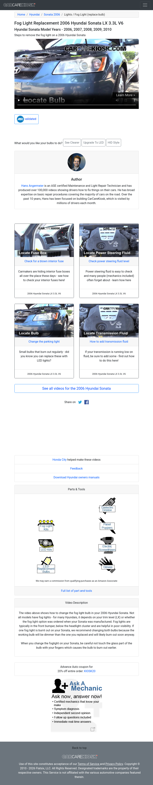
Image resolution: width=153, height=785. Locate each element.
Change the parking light (43, 341)
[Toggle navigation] (145, 5)
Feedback (76, 468)
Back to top (79, 748)
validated (26, 119)
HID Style (113, 142)
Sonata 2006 (52, 14)
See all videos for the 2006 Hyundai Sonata (76, 388)
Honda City (59, 459)
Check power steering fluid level (109, 261)
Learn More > (125, 95)
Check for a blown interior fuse (44, 261)
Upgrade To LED (93, 142)
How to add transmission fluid (109, 341)
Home (21, 14)
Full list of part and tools (76, 590)
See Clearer (72, 142)
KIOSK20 (90, 671)
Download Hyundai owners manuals (76, 477)
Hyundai (34, 14)
